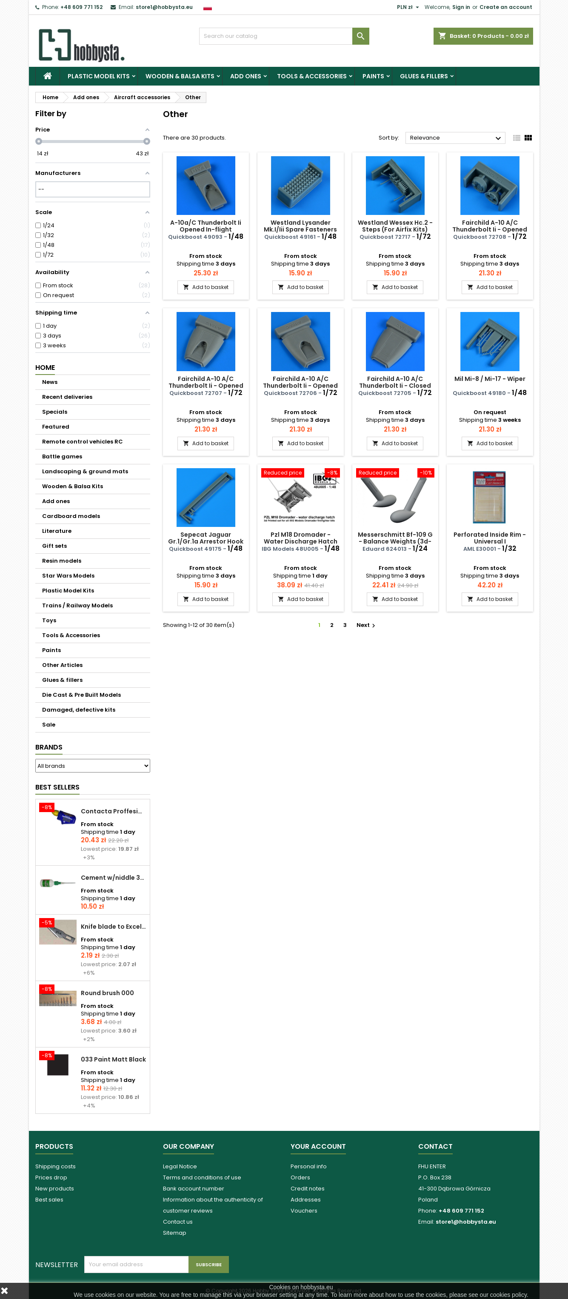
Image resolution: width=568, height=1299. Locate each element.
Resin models (61, 561)
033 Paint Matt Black (113, 1059)
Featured (55, 427)
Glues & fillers (424, 76)
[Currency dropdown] (409, 7)
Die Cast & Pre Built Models (81, 695)
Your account (318, 1146)
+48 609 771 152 (81, 7)
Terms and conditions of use (202, 1177)
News (49, 382)
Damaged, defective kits (78, 710)
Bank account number (193, 1189)
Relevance (456, 138)
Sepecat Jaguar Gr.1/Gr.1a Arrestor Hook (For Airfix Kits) (205, 541)
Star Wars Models (68, 576)
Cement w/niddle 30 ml (113, 877)
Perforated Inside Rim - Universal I (490, 538)
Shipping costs (55, 1166)
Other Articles (62, 665)
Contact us (178, 1222)
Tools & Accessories (312, 76)
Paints (373, 76)
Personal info (309, 1166)
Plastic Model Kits (99, 76)
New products (54, 1189)
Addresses (306, 1200)
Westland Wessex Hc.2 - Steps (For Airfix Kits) (395, 226)
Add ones (245, 76)
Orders (300, 1177)
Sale (48, 725)
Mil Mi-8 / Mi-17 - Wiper (489, 379)
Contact (435, 1146)
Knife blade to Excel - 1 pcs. (113, 926)
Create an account (506, 7)
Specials (54, 412)
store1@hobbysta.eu (164, 7)
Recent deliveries (67, 397)
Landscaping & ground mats (85, 471)
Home (45, 367)
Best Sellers (57, 787)
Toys (49, 620)
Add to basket (205, 287)
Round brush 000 (107, 993)
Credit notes (308, 1189)
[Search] (284, 36)
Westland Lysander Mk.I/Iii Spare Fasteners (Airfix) (300, 229)
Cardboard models (71, 516)
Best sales (49, 1200)
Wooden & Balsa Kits (180, 76)
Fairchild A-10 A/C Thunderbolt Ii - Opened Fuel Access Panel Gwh (489, 229)
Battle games (62, 456)
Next (367, 625)
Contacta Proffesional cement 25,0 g (113, 811)
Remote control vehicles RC (82, 442)
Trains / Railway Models (77, 605)
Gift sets (54, 546)
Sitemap (174, 1233)
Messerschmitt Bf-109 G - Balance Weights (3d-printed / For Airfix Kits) (395, 541)
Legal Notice (180, 1166)
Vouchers (304, 1211)
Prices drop (51, 1177)
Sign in (461, 7)
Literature (56, 531)
